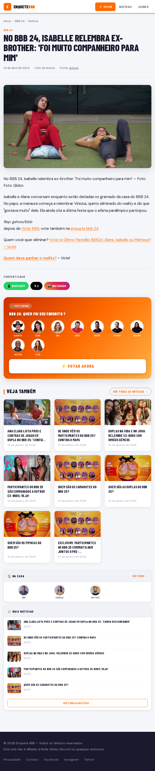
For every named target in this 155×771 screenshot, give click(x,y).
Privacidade (12, 760)
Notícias (125, 7)
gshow (74, 68)
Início (7, 21)
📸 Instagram (57, 286)
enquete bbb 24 (84, 228)
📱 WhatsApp (16, 286)
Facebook (51, 760)
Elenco (143, 7)
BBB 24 (20, 21)
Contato (32, 760)
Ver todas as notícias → (130, 391)
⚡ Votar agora (77, 366)
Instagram (71, 760)
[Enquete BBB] (19, 7)
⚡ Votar (105, 7)
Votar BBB (30, 228)
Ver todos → (140, 576)
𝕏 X (36, 286)
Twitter (89, 760)
